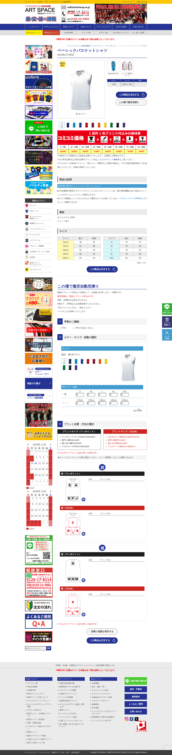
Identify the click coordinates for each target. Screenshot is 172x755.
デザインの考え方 (34, 710)
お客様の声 (31, 690)
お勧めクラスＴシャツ (68, 694)
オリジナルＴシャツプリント (38, 701)
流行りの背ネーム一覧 (36, 743)
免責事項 (95, 704)
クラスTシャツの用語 (67, 690)
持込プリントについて (36, 694)
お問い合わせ (142, 2)
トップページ (34, 27)
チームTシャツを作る (67, 713)
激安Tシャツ (64, 710)
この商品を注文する (129, 94)
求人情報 (95, 708)
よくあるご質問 (138, 33)
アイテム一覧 (32, 683)
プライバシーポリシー (100, 701)
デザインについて (51, 27)
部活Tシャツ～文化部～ (36, 719)
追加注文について (51, 33)
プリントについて (103, 27)
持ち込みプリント (34, 33)
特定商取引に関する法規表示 (103, 717)
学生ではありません (84, 328)
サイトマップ (127, 2)
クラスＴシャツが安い (100, 690)
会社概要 (95, 683)
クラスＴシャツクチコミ (101, 694)
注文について (86, 27)
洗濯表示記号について (68, 701)
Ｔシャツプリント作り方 (101, 721)
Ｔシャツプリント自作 (68, 717)
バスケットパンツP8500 (130, 198)
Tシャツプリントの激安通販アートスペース (85, 46)
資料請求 (136, 697)
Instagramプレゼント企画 (102, 697)
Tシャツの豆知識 (66, 697)
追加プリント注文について (37, 697)
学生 (64, 328)
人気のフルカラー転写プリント (39, 739)
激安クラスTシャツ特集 (36, 736)
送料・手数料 (136, 689)
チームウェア (110, 46)
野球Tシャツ (32, 732)
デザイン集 (103, 33)
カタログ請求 (121, 27)
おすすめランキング (121, 33)
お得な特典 (68, 33)
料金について (68, 27)
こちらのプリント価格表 (108, 159)
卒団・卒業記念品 (34, 723)
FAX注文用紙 (32, 687)
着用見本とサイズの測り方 (69, 687)
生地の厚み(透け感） (67, 683)
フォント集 (86, 33)
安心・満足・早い (99, 687)
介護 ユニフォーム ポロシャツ (71, 721)
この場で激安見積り (129, 102)
